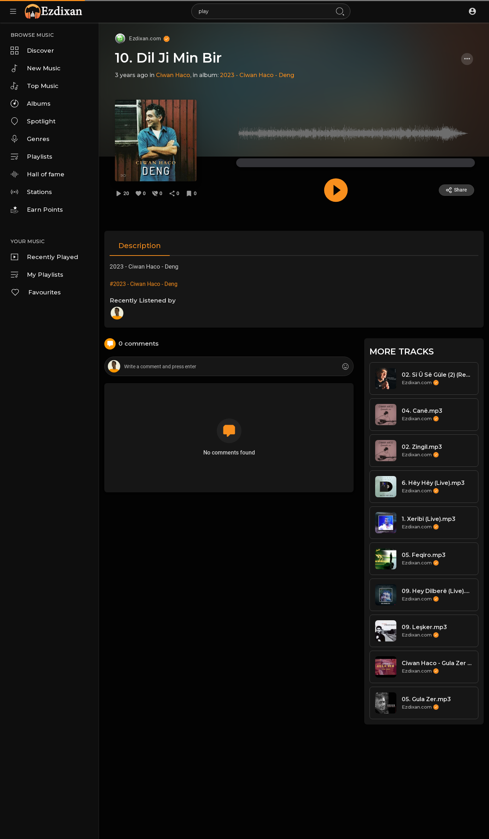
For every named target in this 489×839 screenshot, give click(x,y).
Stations (31, 192)
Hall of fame (37, 174)
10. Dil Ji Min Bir (168, 57)
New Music (35, 68)
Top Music (34, 86)
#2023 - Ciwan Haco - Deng (143, 284)
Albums (31, 103)
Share (456, 190)
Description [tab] (139, 245)
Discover (32, 50)
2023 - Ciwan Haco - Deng (257, 75)
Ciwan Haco (173, 75)
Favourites (36, 292)
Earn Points (37, 209)
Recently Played (44, 257)
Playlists (31, 156)
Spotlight (33, 121)
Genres (30, 139)
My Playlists (37, 274)
